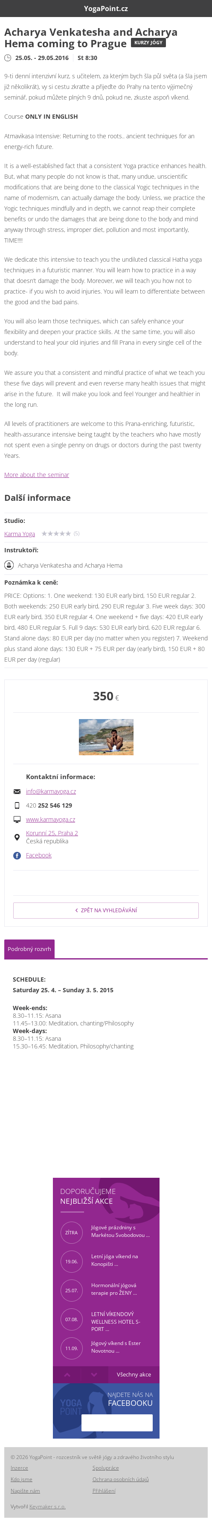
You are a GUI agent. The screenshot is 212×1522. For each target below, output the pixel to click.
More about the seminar (36, 475)
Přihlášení (104, 1490)
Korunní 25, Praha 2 (52, 833)
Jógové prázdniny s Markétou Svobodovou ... (105, 1233)
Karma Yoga (19, 534)
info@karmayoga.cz (51, 791)
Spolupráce (106, 1467)
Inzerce (19, 1467)
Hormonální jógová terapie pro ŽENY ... (99, 1290)
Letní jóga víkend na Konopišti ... (99, 1262)
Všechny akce (134, 1374)
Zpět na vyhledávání (106, 910)
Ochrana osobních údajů (121, 1479)
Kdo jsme (21, 1479)
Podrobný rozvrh (29, 949)
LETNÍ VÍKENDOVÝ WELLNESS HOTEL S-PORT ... (100, 1319)
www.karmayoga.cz (50, 819)
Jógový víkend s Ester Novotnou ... (101, 1348)
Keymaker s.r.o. (47, 1506)
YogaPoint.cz (106, 8)
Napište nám (25, 1490)
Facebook (39, 855)
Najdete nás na (130, 1399)
